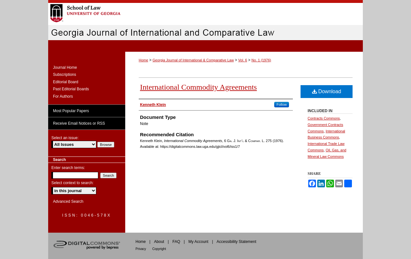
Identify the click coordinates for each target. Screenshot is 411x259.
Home (143, 60)
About (159, 241)
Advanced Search (68, 201)
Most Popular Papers (71, 111)
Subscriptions (64, 74)
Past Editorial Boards (71, 89)
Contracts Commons (324, 118)
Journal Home (65, 67)
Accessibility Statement (236, 241)
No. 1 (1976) (261, 60)
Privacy (141, 249)
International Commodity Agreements (198, 87)
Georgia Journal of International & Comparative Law (193, 60)
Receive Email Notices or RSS (79, 123)
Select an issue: (65, 138)
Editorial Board (65, 82)
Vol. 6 (242, 60)
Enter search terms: (68, 167)
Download (326, 91)
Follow (281, 104)
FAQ (176, 241)
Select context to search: (72, 183)
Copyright (159, 249)
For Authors (63, 96)
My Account (198, 241)
